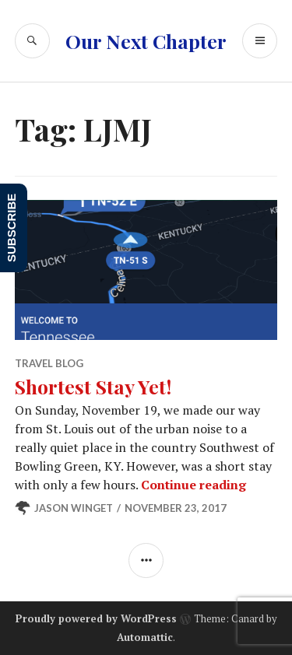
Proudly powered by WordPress (96, 618)
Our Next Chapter (146, 41)
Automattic (145, 637)
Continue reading (193, 484)
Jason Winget (73, 508)
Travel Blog (49, 363)
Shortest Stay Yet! (93, 386)
